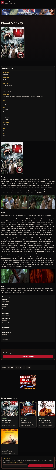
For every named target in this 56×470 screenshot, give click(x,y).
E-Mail (28, 367)
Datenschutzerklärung (16, 462)
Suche (34, 6)
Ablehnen (15, 465)
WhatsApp (10, 367)
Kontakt (38, 6)
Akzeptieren (41, 465)
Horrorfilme (9, 6)
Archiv (29, 6)
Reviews (3, 6)
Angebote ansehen (28, 356)
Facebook (18, 367)
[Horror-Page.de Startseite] (8, 2)
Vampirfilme (24, 6)
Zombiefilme (17, 6)
